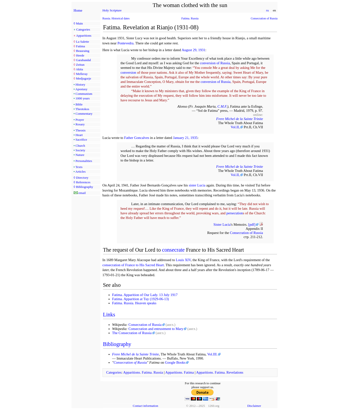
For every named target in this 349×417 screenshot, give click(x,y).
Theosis (80, 130)
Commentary (84, 113)
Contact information (145, 406)
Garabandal (83, 60)
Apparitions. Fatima (179, 372)
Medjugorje (83, 78)
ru (267, 10)
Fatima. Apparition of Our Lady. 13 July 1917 (145, 295)
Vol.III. (212, 354)
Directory (82, 177)
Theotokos (82, 109)
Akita (79, 69)
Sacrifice (81, 139)
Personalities (84, 161)
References (83, 182)
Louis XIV (183, 260)
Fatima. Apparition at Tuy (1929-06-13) (140, 299)
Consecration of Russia (264, 18)
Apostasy (81, 89)
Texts (78, 167)
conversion (128, 72)
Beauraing (82, 51)
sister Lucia (197, 185)
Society (80, 150)
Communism (84, 94)
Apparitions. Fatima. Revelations (219, 372)
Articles (80, 171)
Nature (80, 155)
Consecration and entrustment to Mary (155, 329)
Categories (83, 29)
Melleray (81, 74)
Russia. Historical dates (116, 18)
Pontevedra (126, 43)
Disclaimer (254, 406)
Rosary (80, 124)
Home (78, 10)
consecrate (173, 250)
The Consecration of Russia (132, 333)
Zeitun (80, 64)
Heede (80, 55)
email (82, 193)
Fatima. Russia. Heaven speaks (134, 303)
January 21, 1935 (185, 138)
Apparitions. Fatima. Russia (143, 372)
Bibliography (84, 187)
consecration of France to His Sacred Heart (133, 265)
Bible (79, 104)
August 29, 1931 (193, 50)
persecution (234, 213)
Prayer (80, 119)
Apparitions (83, 35)
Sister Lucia (222, 224)
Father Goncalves (136, 138)
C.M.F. (222, 106)
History (80, 84)
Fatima (80, 46)
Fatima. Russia (189, 18)
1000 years (83, 98)
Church (80, 145)
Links (109, 315)
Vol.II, (235, 127)
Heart (79, 135)
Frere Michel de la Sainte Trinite (239, 119)
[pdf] (251, 224)
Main (79, 23)
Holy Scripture (112, 10)
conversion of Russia (215, 63)
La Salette (82, 41)
